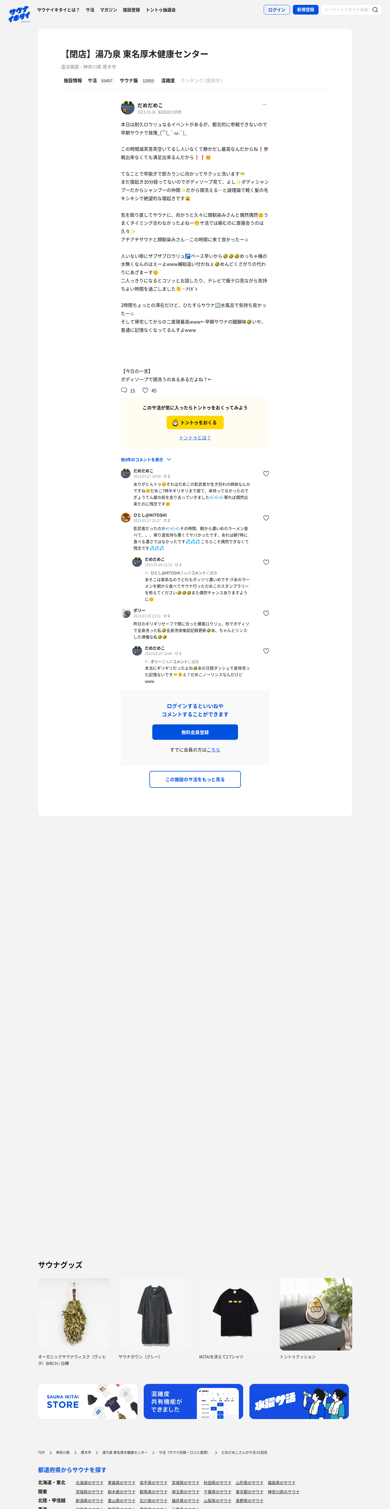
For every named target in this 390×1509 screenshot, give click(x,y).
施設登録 (131, 10)
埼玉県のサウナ (186, 1491)
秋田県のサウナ (218, 1482)
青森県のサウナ (122, 1482)
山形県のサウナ (250, 1482)
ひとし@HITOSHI (150, 515)
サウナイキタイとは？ (58, 10)
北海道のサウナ (90, 1482)
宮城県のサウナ (186, 1482)
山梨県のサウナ (218, 1500)
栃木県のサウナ (122, 1491)
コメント (198, 572)
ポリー (139, 610)
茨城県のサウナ (90, 1491)
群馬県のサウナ (154, 1491)
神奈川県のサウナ (284, 1491)
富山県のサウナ (122, 1500)
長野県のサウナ (250, 1500)
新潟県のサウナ (90, 1500)
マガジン (108, 10)
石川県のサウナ (154, 1500)
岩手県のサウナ (154, 1482)
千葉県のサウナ (218, 1491)
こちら (213, 749)
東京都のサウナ (250, 1491)
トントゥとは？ (195, 437)
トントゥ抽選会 (161, 10)
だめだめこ (150, 105)
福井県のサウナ (186, 1500)
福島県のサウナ (282, 1482)
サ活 (90, 10)
